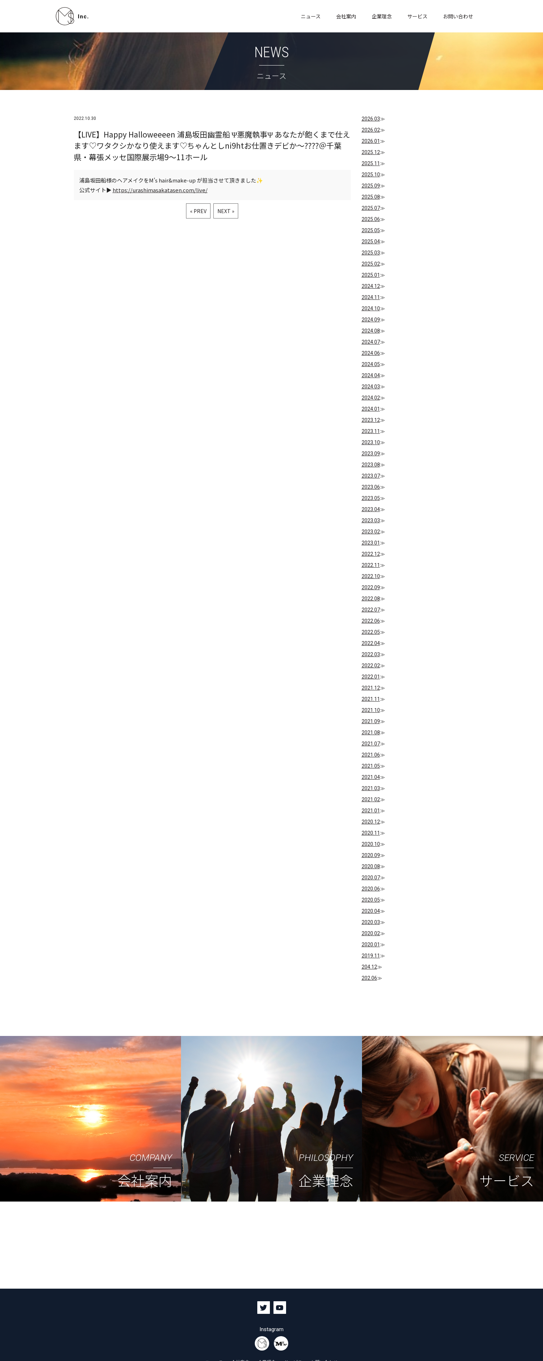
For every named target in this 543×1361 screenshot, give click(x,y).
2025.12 (371, 152)
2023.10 (371, 442)
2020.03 (371, 922)
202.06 (369, 978)
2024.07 (371, 342)
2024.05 (371, 364)
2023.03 (371, 520)
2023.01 (371, 543)
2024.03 (371, 386)
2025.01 (371, 275)
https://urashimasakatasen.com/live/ (160, 190)
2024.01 (371, 409)
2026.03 (371, 119)
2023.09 (371, 453)
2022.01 (371, 677)
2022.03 (371, 654)
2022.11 (371, 565)
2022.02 (371, 665)
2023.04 (371, 509)
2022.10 (371, 576)
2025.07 (371, 208)
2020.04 (371, 911)
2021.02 (371, 799)
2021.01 (371, 811)
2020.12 (371, 822)
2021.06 (371, 755)
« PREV (198, 211)
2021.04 (371, 777)
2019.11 (371, 956)
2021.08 (371, 732)
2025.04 (371, 241)
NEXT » (225, 211)
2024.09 (371, 320)
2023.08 (371, 465)
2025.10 (371, 174)
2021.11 (371, 699)
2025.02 (371, 264)
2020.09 (371, 855)
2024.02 (371, 398)
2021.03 (371, 788)
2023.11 (371, 431)
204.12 (369, 967)
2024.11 (371, 297)
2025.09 (371, 186)
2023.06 (371, 487)
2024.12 (371, 286)
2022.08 (371, 598)
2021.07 (371, 744)
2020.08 (371, 866)
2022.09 (371, 587)
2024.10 (371, 308)
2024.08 (371, 331)
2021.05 (371, 766)
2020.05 (371, 900)
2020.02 (371, 933)
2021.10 (371, 710)
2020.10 (371, 844)
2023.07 (371, 476)
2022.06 (371, 621)
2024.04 (371, 375)
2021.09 (371, 721)
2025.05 (371, 230)
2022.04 (371, 643)
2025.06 (371, 219)
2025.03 (371, 253)
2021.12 (371, 688)
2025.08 (371, 197)
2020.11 (371, 833)
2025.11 (371, 163)
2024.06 (371, 353)
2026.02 (371, 130)
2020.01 (371, 944)
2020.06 (371, 889)
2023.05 (371, 498)
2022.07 (371, 610)
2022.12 (371, 554)
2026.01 (371, 141)
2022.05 (371, 632)
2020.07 (371, 877)
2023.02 (371, 532)
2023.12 (371, 420)
